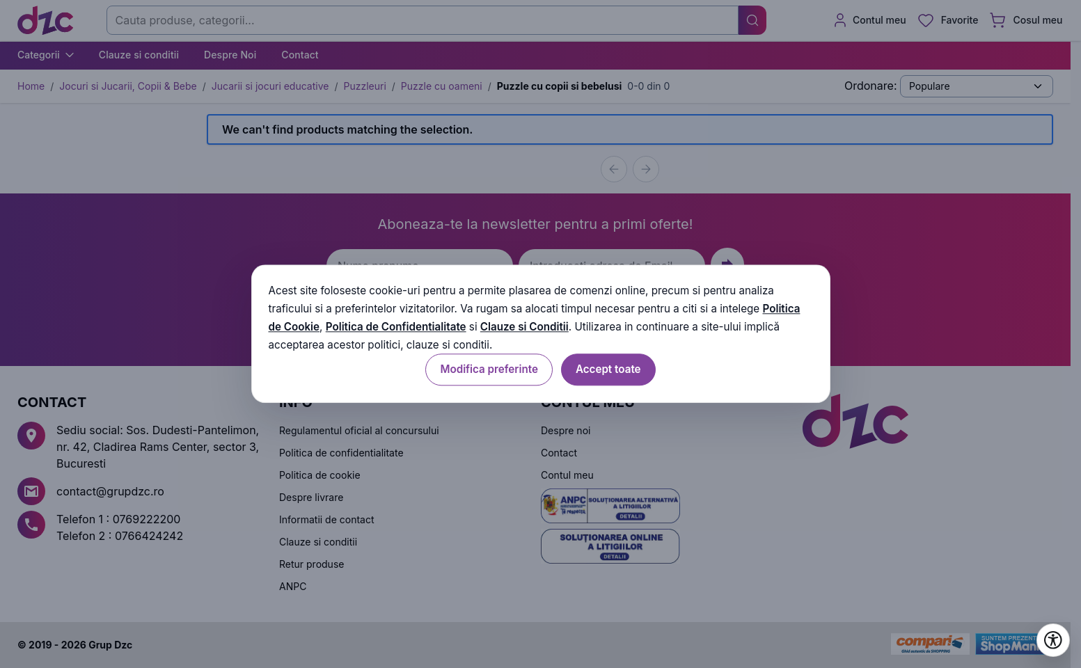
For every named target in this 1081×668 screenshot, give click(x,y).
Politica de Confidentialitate (396, 326)
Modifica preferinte (488, 369)
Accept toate (608, 369)
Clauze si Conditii (524, 326)
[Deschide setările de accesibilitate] (1053, 640)
